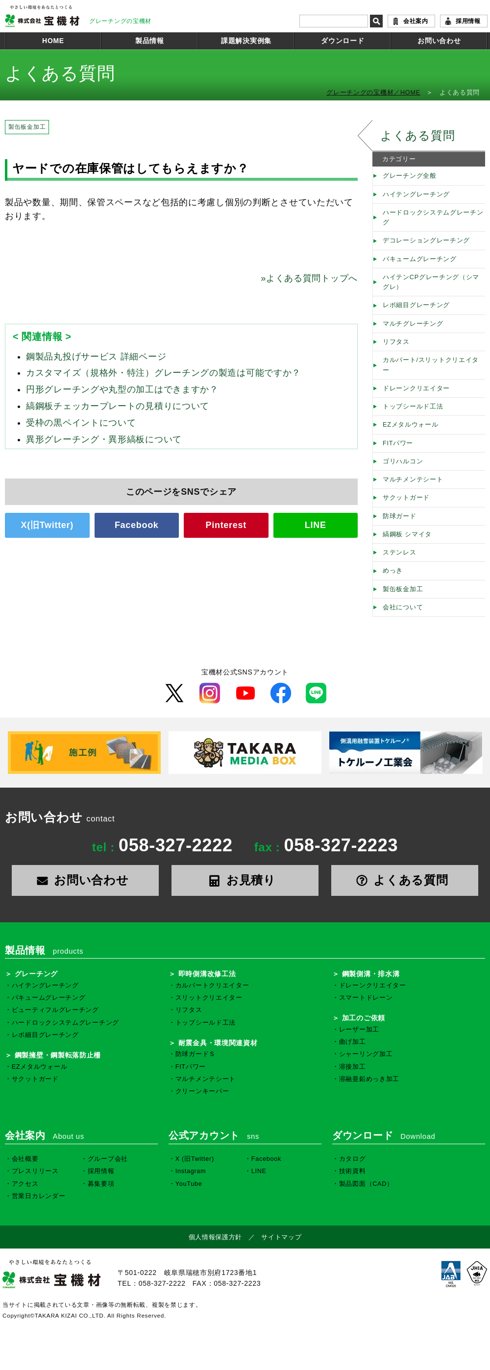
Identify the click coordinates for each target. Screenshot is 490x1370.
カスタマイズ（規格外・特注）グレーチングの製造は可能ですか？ (163, 373)
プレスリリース (35, 1171)
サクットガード (406, 497)
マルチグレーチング (413, 323)
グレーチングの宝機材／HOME (373, 92)
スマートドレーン (366, 997)
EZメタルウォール (411, 424)
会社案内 (415, 21)
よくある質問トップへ (309, 278)
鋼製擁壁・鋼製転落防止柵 (58, 1055)
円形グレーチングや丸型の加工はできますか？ (122, 389)
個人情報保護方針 (216, 1237)
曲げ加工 (352, 1041)
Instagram (190, 1171)
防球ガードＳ (195, 1054)
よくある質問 (417, 135)
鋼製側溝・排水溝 (371, 974)
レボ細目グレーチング (416, 305)
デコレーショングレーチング (426, 240)
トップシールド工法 (413, 406)
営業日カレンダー (39, 1196)
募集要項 (101, 1183)
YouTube (188, 1183)
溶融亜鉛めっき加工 (369, 1079)
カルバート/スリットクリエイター (431, 365)
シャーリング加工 (366, 1054)
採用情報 (468, 21)
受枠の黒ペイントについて (81, 423)
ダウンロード (342, 41)
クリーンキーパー (202, 1091)
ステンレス (399, 552)
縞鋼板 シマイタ (407, 534)
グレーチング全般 (410, 175)
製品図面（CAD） (366, 1183)
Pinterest (226, 525)
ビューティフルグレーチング (55, 1010)
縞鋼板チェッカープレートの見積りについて (117, 406)
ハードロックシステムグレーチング (433, 217)
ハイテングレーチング (416, 194)
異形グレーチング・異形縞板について (104, 439)
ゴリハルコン (403, 461)
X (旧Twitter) (194, 1158)
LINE (315, 525)
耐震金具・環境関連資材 (218, 1043)
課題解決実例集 (246, 41)
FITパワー (398, 443)
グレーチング (36, 974)
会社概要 (25, 1158)
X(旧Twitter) (47, 525)
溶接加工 (352, 1066)
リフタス (396, 341)
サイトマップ (281, 1237)
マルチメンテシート (413, 479)
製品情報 (149, 41)
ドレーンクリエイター (416, 388)
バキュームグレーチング (420, 259)
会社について (403, 607)
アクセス (25, 1183)
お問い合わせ (439, 41)
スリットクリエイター (209, 997)
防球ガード (399, 516)
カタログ (352, 1158)
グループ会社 (108, 1158)
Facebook (137, 525)
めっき (393, 570)
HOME (53, 41)
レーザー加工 (359, 1029)
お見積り (245, 880)
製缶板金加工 (27, 126)
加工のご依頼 (363, 1018)
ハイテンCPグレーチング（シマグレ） (431, 282)
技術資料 (352, 1171)
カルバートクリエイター (212, 985)
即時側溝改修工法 (207, 974)
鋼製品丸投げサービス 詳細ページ (96, 356)
